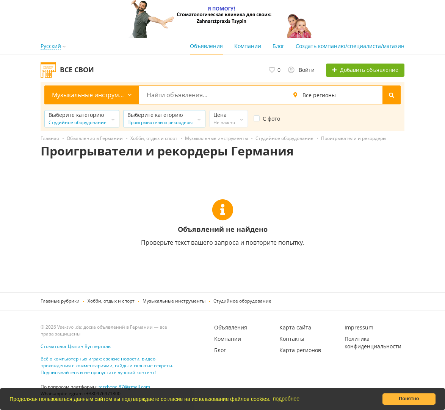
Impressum (359, 327)
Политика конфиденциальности (373, 342)
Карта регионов (300, 350)
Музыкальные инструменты (174, 301)
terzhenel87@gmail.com (124, 387)
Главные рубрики (60, 301)
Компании (247, 46)
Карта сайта (295, 327)
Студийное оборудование (242, 301)
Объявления (206, 46)
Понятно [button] (409, 398)
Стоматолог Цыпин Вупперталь (76, 346)
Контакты (291, 338)
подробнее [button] (286, 399)
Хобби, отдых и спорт (111, 301)
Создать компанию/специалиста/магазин (350, 46)
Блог (278, 46)
